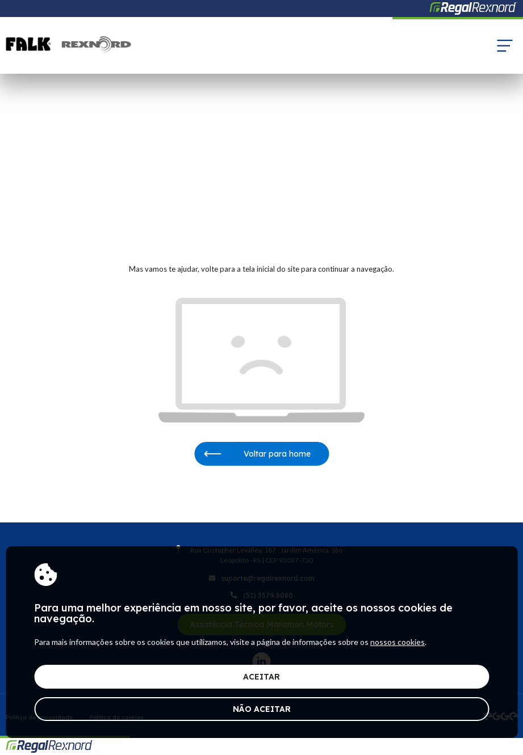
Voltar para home (257, 454)
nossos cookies (397, 642)
